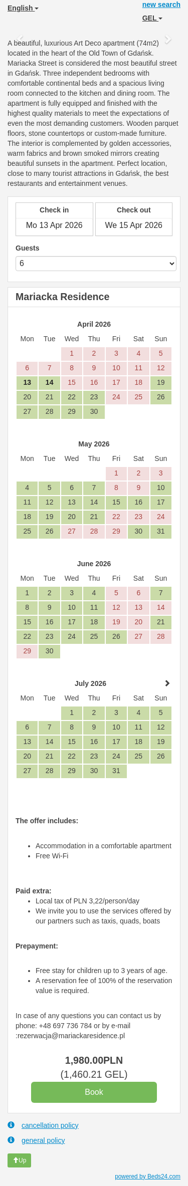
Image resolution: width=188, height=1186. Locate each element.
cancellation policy (43, 1125)
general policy (36, 1140)
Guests (27, 248)
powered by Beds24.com (147, 1176)
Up (19, 1160)
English (23, 8)
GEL (152, 18)
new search (161, 5)
